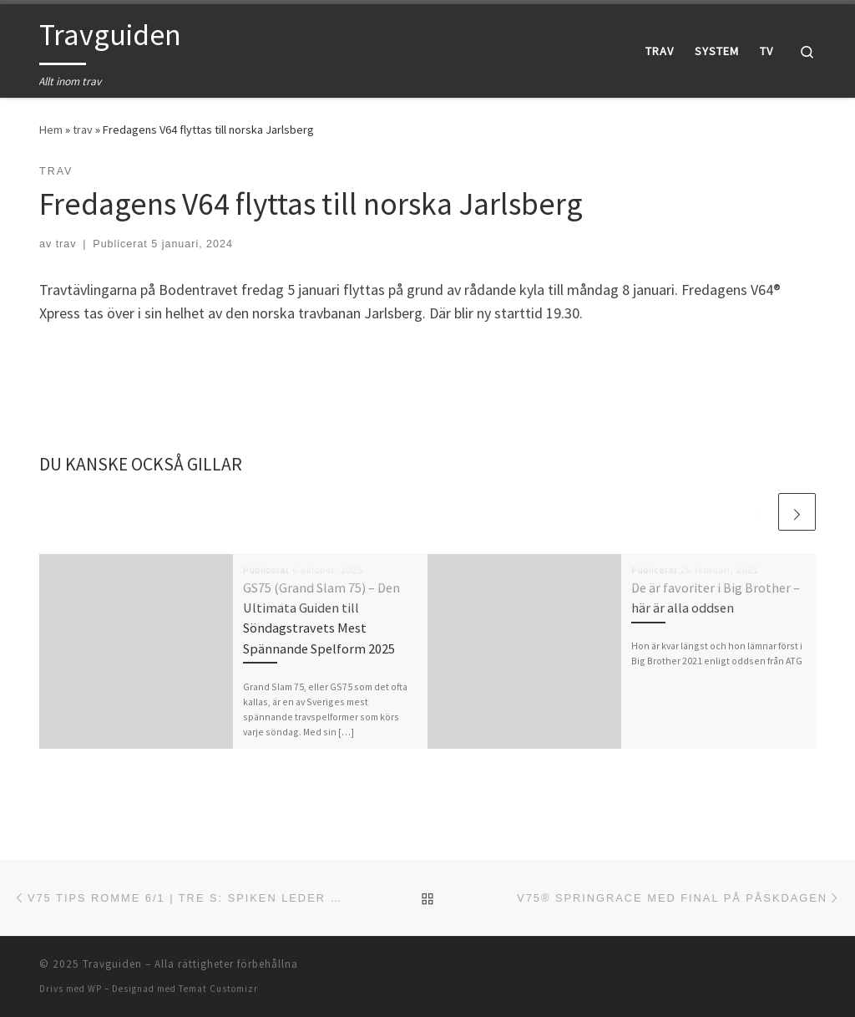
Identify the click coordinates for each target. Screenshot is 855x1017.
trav (83, 129)
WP (95, 988)
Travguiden (112, 964)
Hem (51, 129)
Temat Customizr (218, 988)
